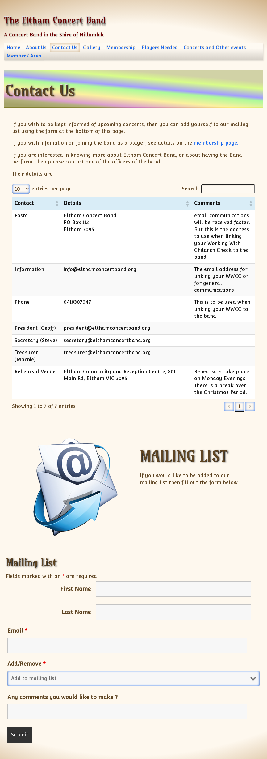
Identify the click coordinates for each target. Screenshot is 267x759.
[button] (45, 203)
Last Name (76, 591)
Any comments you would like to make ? (62, 676)
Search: (181, 189)
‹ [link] (229, 385)
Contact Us (64, 47)
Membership (121, 47)
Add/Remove (26, 643)
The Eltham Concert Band (55, 20)
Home (13, 47)
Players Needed (160, 47)
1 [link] (239, 385)
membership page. (215, 143)
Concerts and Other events (215, 47)
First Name (75, 568)
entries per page (51, 189)
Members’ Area (23, 55)
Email (17, 610)
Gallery (91, 47)
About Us (36, 47)
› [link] (250, 385)
